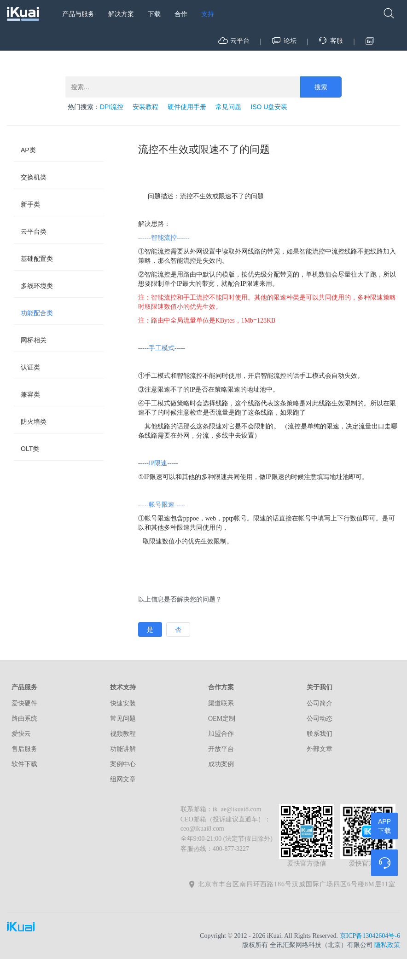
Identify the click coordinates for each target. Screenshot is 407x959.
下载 (154, 13)
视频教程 (123, 733)
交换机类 (34, 177)
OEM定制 (221, 718)
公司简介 (319, 703)
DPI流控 (111, 106)
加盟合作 (221, 733)
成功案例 (221, 764)
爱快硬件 (24, 703)
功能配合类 (37, 313)
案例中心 (123, 764)
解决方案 (121, 13)
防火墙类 (34, 421)
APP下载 (384, 826)
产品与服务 (78, 13)
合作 (180, 13)
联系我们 (319, 733)
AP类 (28, 150)
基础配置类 (37, 258)
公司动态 (319, 718)
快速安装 (123, 703)
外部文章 (319, 748)
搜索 (320, 87)
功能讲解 (123, 748)
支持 (207, 13)
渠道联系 (221, 703)
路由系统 (24, 718)
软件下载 (24, 764)
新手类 (30, 204)
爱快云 (21, 733)
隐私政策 (387, 945)
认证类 (30, 367)
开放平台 (221, 748)
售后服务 (24, 748)
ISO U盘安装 (268, 106)
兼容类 (30, 394)
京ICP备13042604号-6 (370, 935)
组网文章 (123, 779)
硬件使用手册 (187, 106)
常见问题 (228, 106)
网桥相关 (34, 340)
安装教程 (145, 106)
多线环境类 (37, 285)
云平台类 (34, 231)
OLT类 (30, 448)
